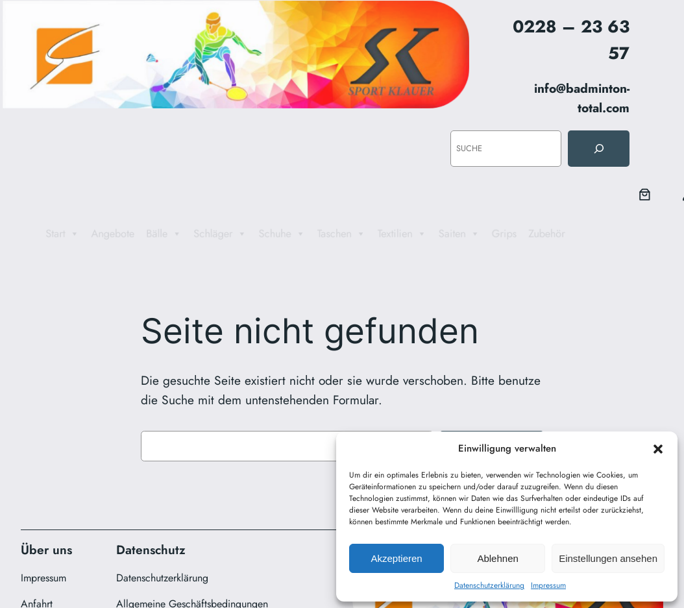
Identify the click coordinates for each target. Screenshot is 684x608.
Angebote (90, 233)
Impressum (548, 585)
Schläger (208, 234)
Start (35, 234)
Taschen (341, 234)
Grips (519, 233)
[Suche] (598, 148)
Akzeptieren (396, 558)
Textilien (408, 234)
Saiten (470, 234)
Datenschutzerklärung (489, 585)
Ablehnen (497, 558)
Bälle (146, 234)
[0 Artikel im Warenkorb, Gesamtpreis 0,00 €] (645, 194)
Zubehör (566, 233)
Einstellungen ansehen (608, 558)
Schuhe (276, 234)
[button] (658, 449)
